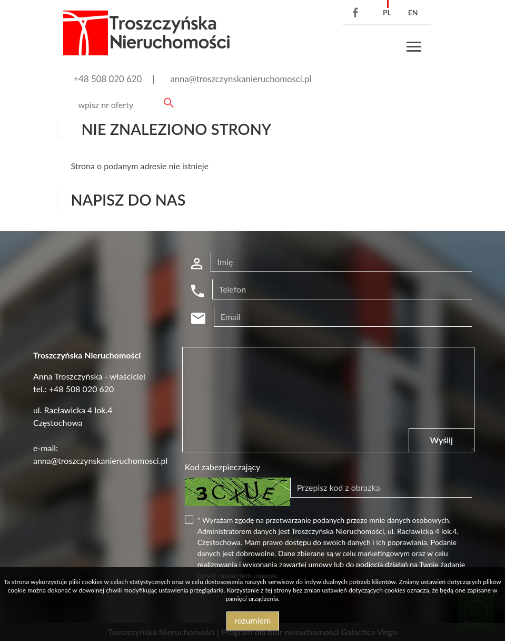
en (413, 12)
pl (387, 12)
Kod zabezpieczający (223, 467)
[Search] (124, 105)
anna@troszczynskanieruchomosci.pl (240, 78)
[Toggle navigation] (414, 48)
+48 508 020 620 (108, 78)
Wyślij (441, 440)
